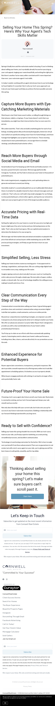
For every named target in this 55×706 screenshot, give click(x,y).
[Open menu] (52, 3)
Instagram (6, 613)
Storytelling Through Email (13, 616)
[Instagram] (6, 579)
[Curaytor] (11, 589)
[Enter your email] (29, 530)
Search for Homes (10, 601)
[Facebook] (3, 579)
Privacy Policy (27, 686)
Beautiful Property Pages (13, 609)
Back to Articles (9, 18)
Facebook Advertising (11, 620)
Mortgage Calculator (11, 632)
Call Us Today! (8, 624)
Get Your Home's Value (12, 628)
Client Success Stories (11, 597)
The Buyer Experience (11, 605)
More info (28, 698)
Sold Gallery (7, 635)
